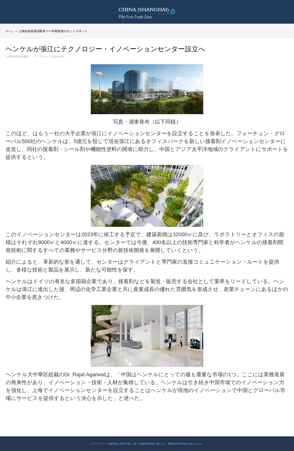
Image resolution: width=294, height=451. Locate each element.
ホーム (10, 31)
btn (282, 12)
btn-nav (4, 1)
